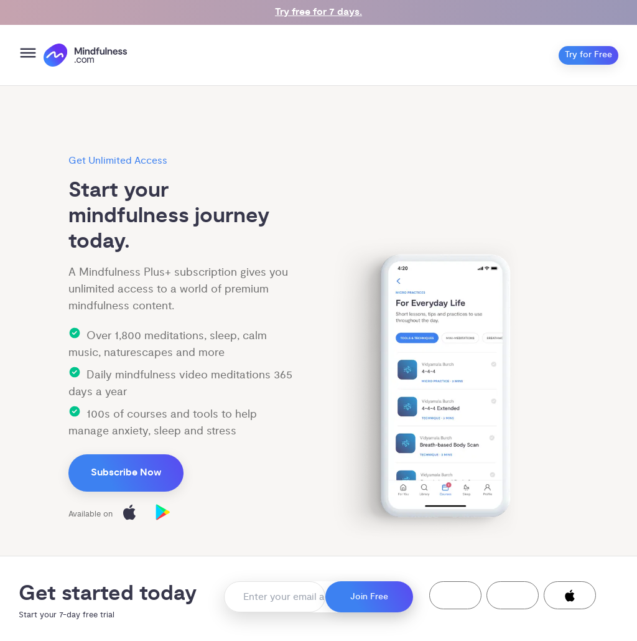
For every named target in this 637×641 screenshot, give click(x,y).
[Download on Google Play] (163, 514)
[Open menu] (28, 55)
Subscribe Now (126, 472)
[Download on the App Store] (129, 514)
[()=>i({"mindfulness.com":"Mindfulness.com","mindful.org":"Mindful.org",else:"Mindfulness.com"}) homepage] (85, 55)
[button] (455, 595)
